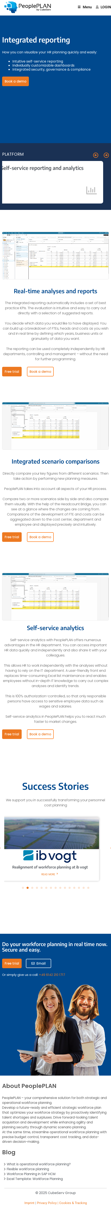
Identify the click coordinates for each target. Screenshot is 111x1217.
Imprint (29, 1203)
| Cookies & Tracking (72, 1203)
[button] (95, 155)
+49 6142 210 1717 (52, 974)
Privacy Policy (47, 1203)
